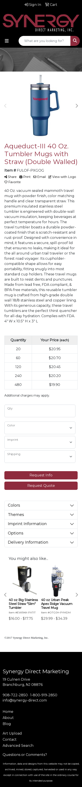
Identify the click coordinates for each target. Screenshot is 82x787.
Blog (7, 724)
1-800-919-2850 (43, 695)
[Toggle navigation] (6, 41)
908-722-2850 (15, 695)
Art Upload (12, 733)
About (8, 718)
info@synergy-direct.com (25, 700)
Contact (10, 739)
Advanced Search (18, 745)
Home (8, 712)
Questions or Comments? (25, 755)
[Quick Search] (45, 41)
